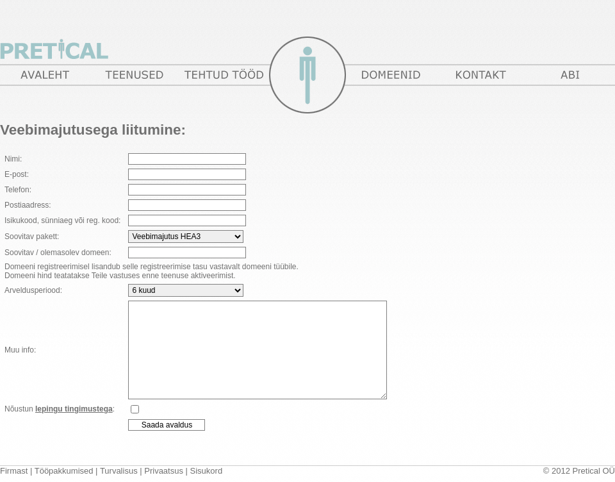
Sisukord (206, 471)
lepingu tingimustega (74, 408)
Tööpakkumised (64, 471)
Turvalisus (119, 471)
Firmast (14, 471)
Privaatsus (163, 471)
